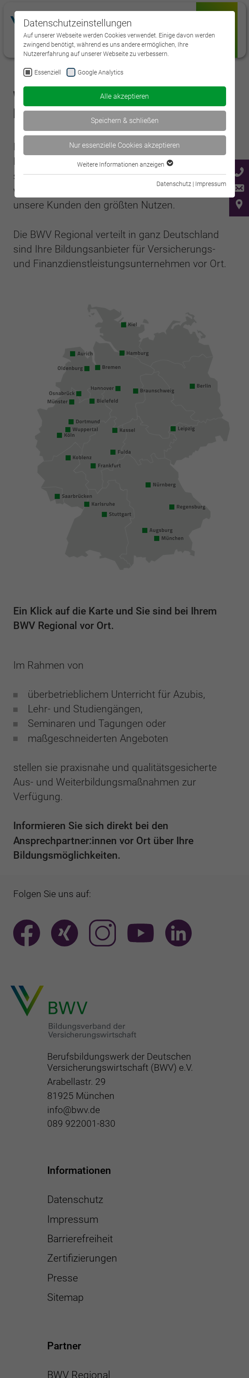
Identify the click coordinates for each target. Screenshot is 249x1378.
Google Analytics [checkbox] (100, 72)
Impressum (210, 183)
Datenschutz (173, 183)
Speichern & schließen (125, 120)
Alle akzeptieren (124, 96)
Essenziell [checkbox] (47, 72)
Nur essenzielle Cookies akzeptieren (124, 145)
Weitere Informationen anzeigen (124, 164)
